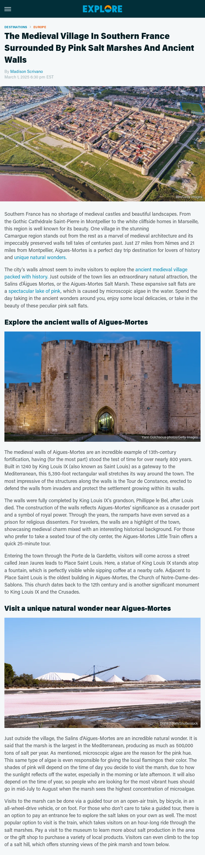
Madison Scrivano (26, 71)
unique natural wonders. (40, 257)
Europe (39, 26)
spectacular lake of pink (35, 291)
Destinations (15, 26)
